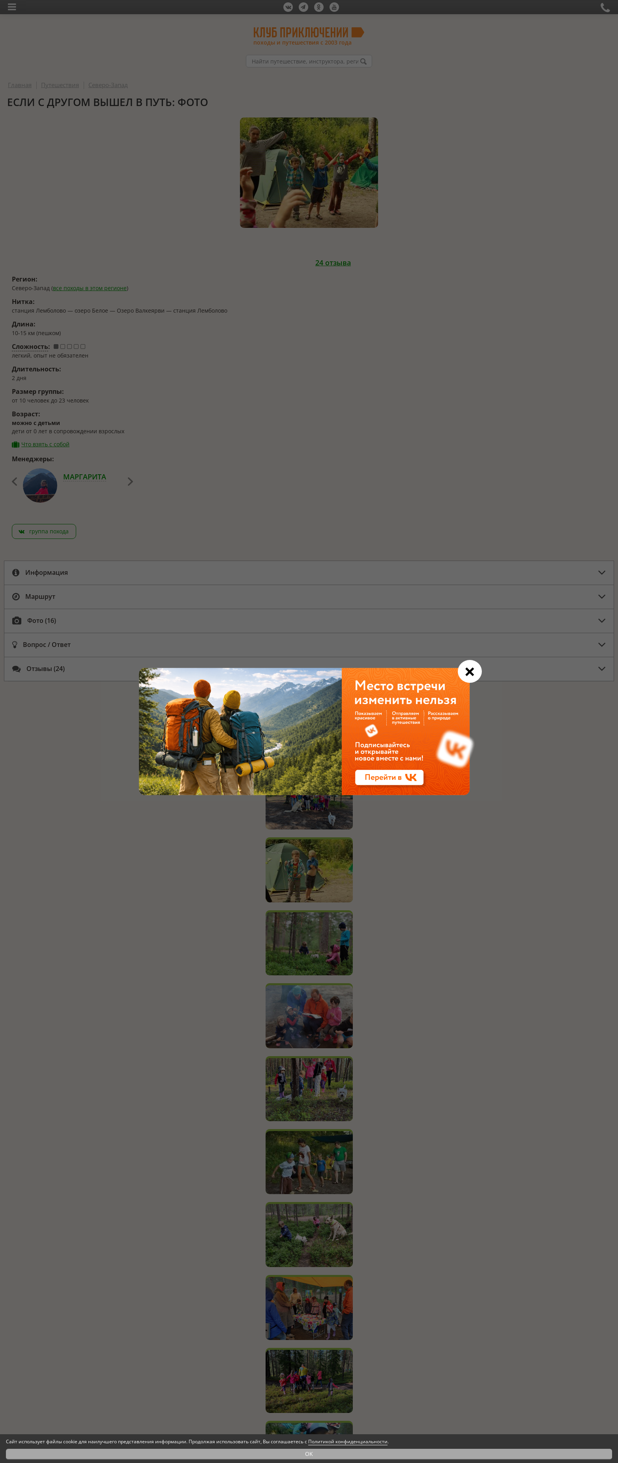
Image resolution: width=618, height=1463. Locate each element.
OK (309, 1453)
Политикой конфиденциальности (348, 1441)
